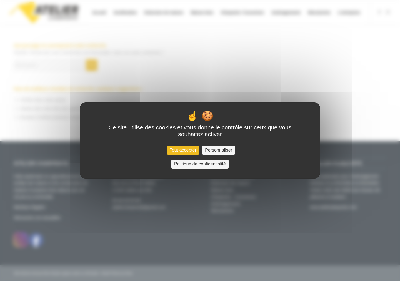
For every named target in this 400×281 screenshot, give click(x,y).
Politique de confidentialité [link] (200, 164)
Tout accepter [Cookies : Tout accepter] (183, 150)
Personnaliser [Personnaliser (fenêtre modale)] (218, 150)
